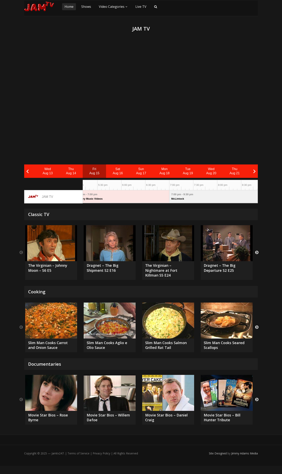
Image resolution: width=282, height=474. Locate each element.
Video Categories (111, 6)
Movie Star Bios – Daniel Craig (161, 425)
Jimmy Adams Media (244, 461)
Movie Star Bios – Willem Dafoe (103, 425)
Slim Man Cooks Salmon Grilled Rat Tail (167, 347)
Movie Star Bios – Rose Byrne (49, 425)
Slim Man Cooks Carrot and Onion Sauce (50, 347)
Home (69, 6)
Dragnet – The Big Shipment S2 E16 (104, 268)
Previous (21, 253)
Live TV (140, 6)
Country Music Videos (89, 198)
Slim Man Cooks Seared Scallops (226, 347)
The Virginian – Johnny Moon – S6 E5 (50, 268)
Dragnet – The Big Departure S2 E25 (221, 268)
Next (257, 253)
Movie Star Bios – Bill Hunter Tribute (224, 425)
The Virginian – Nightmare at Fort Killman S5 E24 (163, 271)
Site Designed (218, 461)
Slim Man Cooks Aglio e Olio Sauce (109, 347)
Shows (86, 6)
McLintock (177, 198)
